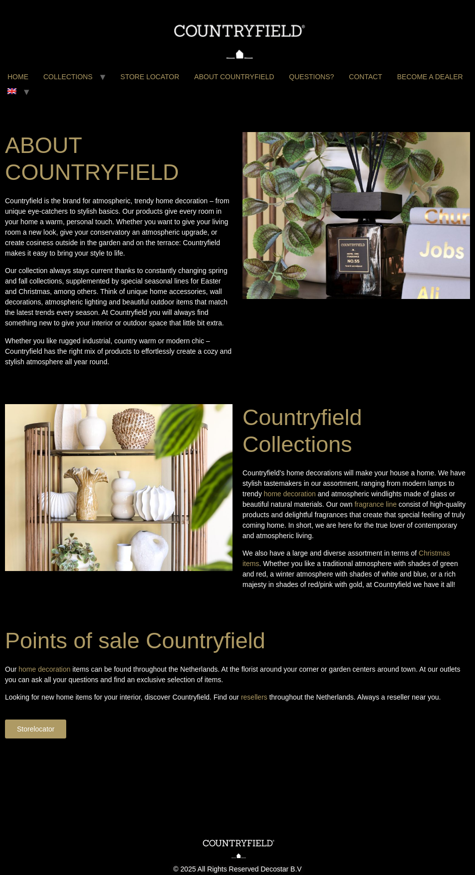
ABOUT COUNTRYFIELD (234, 77)
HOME (17, 77)
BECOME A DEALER (430, 77)
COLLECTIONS (68, 77)
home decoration (290, 494)
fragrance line (376, 504)
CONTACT (365, 77)
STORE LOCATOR (149, 77)
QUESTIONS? (311, 77)
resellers (255, 697)
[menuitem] (12, 91)
